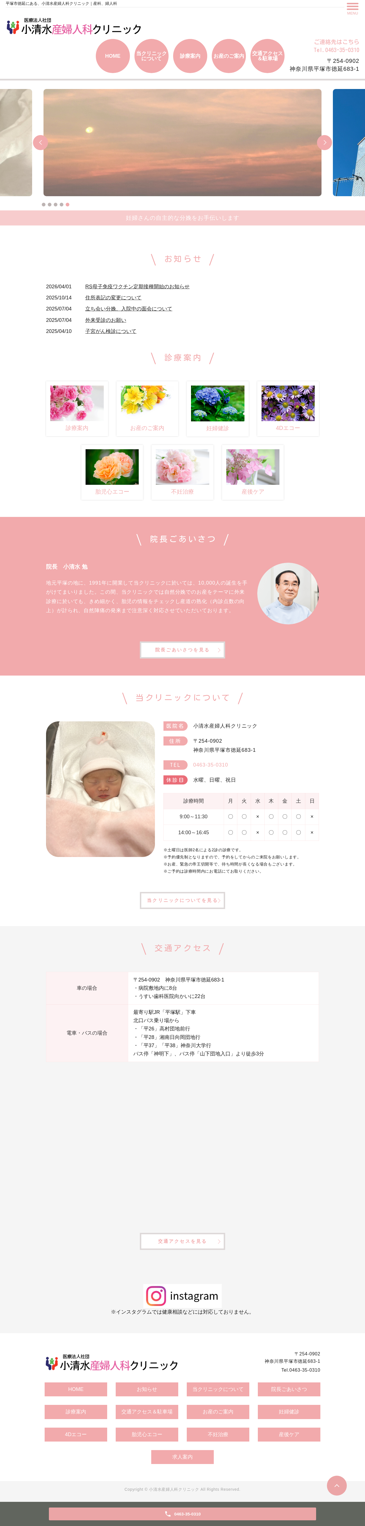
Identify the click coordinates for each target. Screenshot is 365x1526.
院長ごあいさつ (289, 1389)
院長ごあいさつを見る (182, 649)
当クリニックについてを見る (182, 900)
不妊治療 (218, 1434)
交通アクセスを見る (182, 1241)
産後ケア (289, 1434)
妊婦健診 (289, 1412)
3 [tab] (55, 204)
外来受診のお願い (105, 320)
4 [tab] (61, 204)
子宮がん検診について (110, 331)
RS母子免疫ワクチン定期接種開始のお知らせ (137, 286)
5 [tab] (67, 204)
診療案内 (190, 56)
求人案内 (182, 1457)
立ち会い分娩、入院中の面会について (128, 309)
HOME (113, 56)
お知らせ (147, 1389)
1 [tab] (43, 204)
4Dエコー (76, 1434)
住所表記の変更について (113, 298)
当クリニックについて (151, 56)
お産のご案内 (228, 56)
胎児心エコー (147, 1434)
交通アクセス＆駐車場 (267, 56)
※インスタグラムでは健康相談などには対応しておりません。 (182, 1299)
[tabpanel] (182, 142)
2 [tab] (49, 204)
